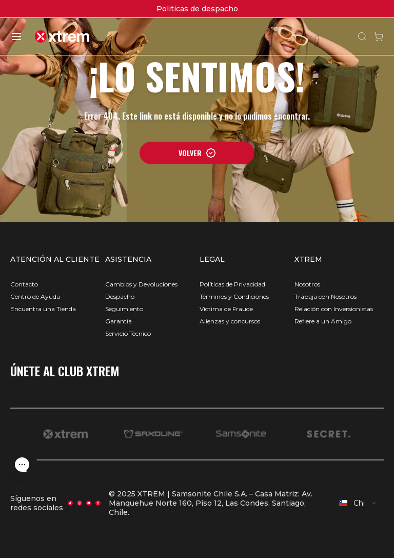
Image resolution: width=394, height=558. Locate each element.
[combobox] (358, 503)
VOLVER (197, 152)
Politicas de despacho (197, 8)
